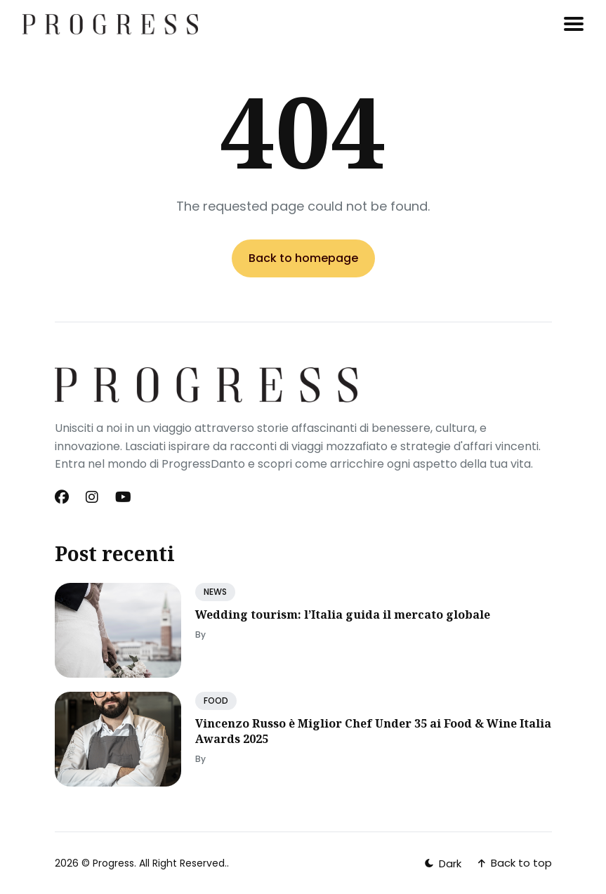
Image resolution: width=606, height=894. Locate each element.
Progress (113, 863)
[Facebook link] (63, 497)
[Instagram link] (92, 497)
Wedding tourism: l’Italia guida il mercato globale (342, 614)
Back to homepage (303, 258)
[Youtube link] (123, 497)
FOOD (216, 700)
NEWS (215, 592)
